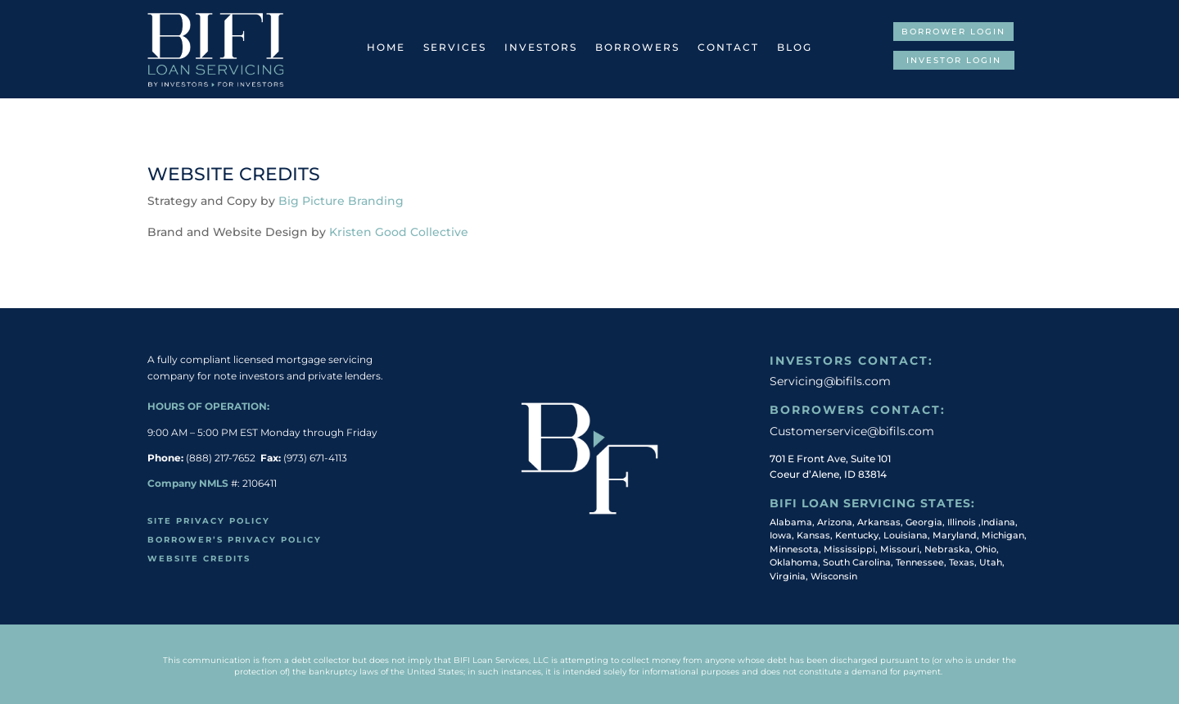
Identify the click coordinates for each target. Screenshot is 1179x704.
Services (454, 47)
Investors (540, 47)
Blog (794, 47)
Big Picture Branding (341, 200)
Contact (728, 47)
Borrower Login (953, 31)
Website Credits (199, 558)
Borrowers (637, 47)
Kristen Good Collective (398, 232)
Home (386, 47)
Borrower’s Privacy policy (234, 539)
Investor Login (953, 60)
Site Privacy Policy (208, 521)
